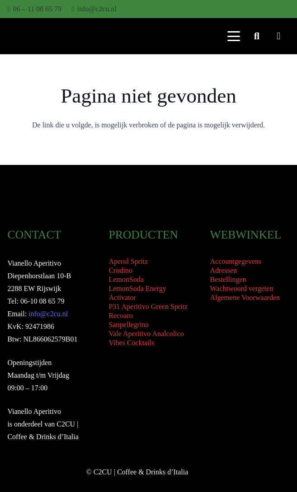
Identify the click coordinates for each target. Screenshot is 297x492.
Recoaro (120, 315)
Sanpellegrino (128, 324)
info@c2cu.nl (48, 314)
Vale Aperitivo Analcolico (146, 333)
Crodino (120, 270)
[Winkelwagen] (278, 36)
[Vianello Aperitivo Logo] (33, 36)
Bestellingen (228, 279)
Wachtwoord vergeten (241, 288)
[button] (234, 36)
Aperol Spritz (128, 261)
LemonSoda (125, 279)
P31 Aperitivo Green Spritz (148, 306)
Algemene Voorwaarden (245, 297)
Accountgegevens (236, 261)
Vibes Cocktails (131, 343)
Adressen (223, 270)
